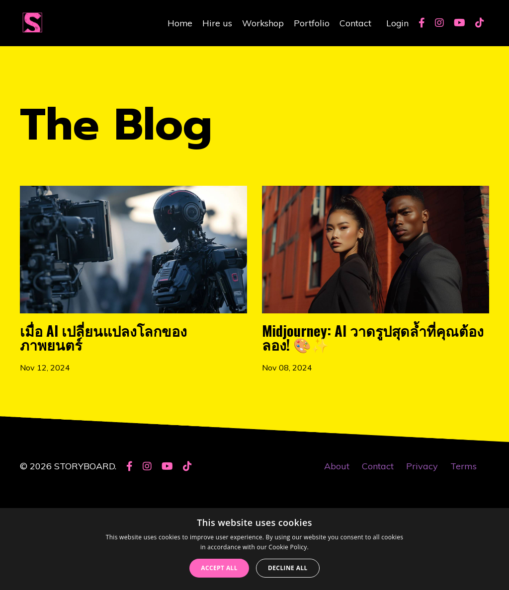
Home (178, 22)
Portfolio (311, 22)
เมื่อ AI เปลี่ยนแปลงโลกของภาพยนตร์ (131, 371)
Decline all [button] (288, 568)
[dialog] (254, 549)
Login (397, 22)
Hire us (216, 22)
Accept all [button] (219, 568)
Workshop (262, 22)
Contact (355, 22)
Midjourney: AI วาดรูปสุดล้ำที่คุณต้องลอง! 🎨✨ (370, 386)
